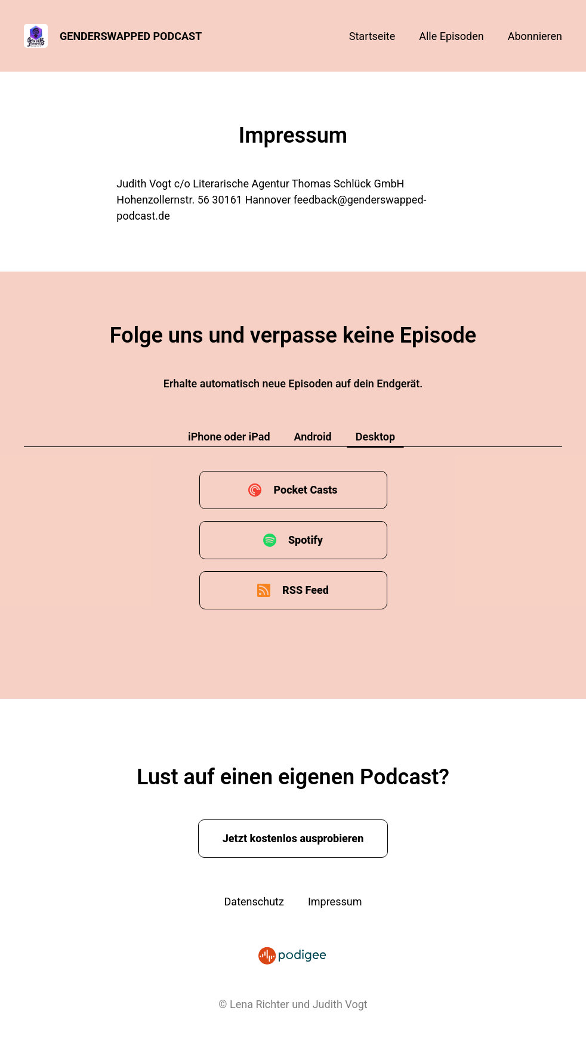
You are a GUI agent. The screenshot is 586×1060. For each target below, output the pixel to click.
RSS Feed (305, 590)
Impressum (335, 901)
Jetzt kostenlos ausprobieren (293, 838)
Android (313, 436)
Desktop (375, 436)
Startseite (372, 36)
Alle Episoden (451, 36)
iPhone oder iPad (229, 436)
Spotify (305, 540)
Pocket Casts (305, 489)
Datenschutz (254, 901)
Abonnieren (535, 36)
